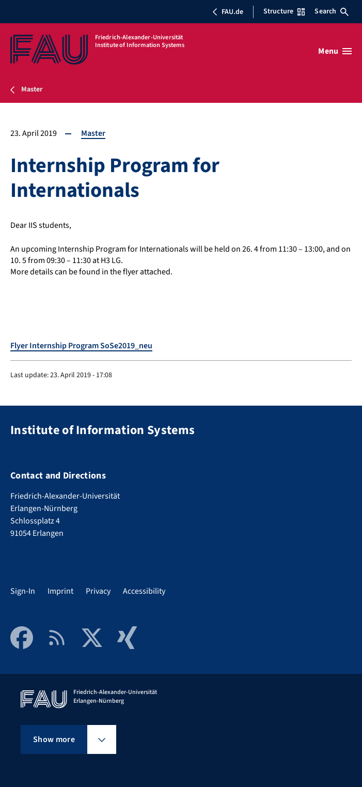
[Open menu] (335, 51)
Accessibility (144, 591)
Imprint (60, 591)
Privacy (98, 591)
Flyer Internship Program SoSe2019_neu (81, 345)
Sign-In (22, 591)
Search (331, 11)
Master (93, 133)
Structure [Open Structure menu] (284, 11)
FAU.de (228, 12)
